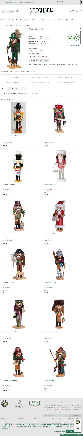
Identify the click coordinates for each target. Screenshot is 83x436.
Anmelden (55, 3)
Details (4, 89)
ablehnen (45, 433)
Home (3, 25)
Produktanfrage (18, 71)
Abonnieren (75, 415)
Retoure (69, 423)
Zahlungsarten (71, 425)
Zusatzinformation (21, 89)
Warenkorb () (75, 11)
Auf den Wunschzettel (6, 71)
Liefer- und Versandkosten (74, 422)
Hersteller (11, 89)
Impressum (5, 435)
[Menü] (80, 420)
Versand (80, 435)
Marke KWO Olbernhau (12, 25)
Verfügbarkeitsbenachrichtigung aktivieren (39, 60)
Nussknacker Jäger (25, 25)
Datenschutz (73, 433)
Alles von (74, 45)
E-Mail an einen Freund (29, 71)
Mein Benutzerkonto (58, 1)
